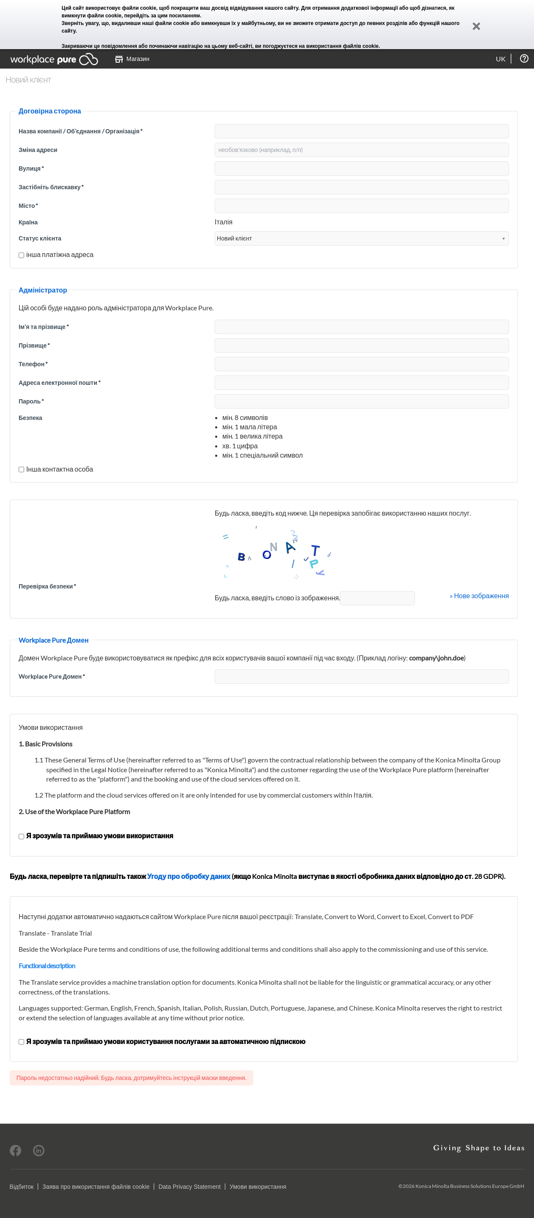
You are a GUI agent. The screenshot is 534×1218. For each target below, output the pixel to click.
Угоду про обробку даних (188, 876)
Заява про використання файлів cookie (95, 1186)
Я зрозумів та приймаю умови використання (96, 835)
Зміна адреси (38, 149)
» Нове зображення (479, 595)
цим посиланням (179, 16)
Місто (29, 205)
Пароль (31, 401)
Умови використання (258, 1186)
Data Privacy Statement (189, 1186)
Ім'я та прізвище (44, 326)
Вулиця (31, 168)
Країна (28, 222)
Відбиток (22, 1186)
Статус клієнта (40, 238)
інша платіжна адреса (56, 254)
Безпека (30, 417)
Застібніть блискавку (51, 187)
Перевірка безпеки (47, 586)
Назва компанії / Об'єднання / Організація (81, 131)
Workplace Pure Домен (52, 676)
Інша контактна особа (56, 469)
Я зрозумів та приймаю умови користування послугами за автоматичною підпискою (162, 1041)
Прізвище (34, 345)
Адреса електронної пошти (60, 382)
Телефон (33, 363)
